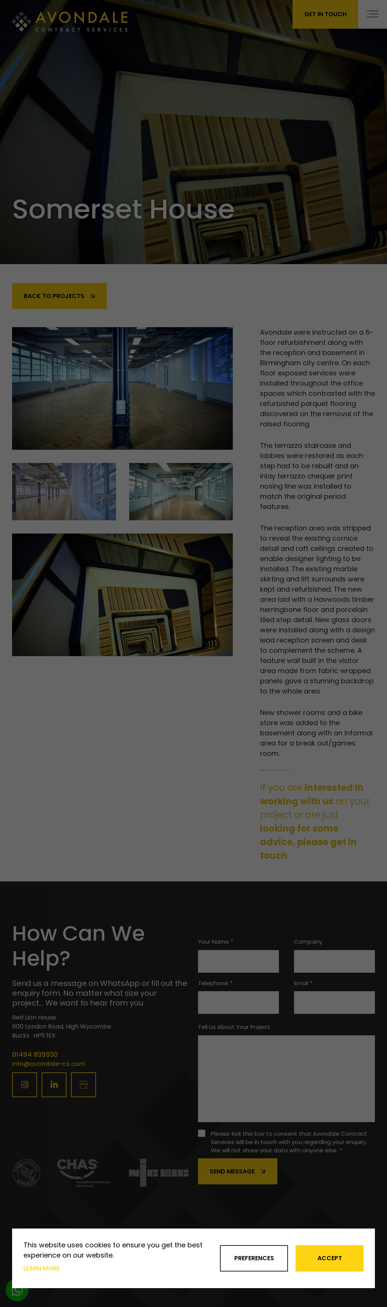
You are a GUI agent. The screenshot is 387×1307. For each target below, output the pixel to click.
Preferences (254, 1258)
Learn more (41, 1268)
